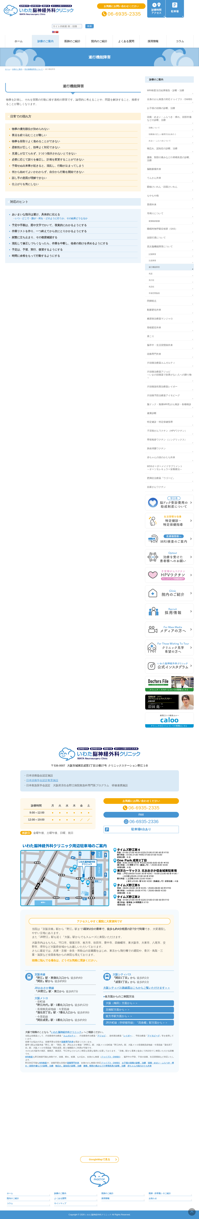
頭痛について (154, 128)
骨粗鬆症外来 (154, 327)
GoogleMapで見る (99, 1159)
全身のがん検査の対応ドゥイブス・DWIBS (169, 99)
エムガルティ (69, 1036)
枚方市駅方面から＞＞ (119, 1016)
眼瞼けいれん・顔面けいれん (162, 186)
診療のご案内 (156, 79)
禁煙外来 (151, 204)
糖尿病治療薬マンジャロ (160, 318)
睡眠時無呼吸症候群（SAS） (162, 228)
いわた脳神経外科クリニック (66, 1032)
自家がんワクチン (156, 487)
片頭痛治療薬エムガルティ (161, 362)
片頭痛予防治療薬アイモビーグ (163, 395)
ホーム (10, 1193)
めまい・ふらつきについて (160, 141)
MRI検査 (29, 1057)
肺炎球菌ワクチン (156, 448)
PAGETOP (99, 1179)
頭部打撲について (156, 237)
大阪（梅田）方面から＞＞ (122, 1003)
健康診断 (151, 413)
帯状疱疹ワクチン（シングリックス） (167, 439)
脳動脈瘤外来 (154, 169)
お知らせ (153, 1198)
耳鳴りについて (155, 213)
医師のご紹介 (107, 1193)
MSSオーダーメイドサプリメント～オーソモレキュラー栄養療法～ (164, 468)
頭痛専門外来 (154, 354)
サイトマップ (60, 1203)
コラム (10, 1203)
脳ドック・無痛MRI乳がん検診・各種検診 (169, 404)
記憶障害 (152, 254)
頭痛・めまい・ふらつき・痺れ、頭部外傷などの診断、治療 (169, 118)
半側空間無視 (154, 293)
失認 (150, 274)
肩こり (150, 336)
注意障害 (152, 261)
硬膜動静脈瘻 (154, 221)
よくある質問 (60, 1198)
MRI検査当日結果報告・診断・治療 (165, 90)
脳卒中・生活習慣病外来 (160, 345)
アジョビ (101, 1036)
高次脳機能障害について (160, 246)
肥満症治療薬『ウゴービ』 (161, 478)
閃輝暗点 (151, 301)
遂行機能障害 (154, 267)
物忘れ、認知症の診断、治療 (162, 148)
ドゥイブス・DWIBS (110, 1057)
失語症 (151, 287)
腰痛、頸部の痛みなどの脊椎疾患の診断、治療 (169, 159)
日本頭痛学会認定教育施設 (42, 780)
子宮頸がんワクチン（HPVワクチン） (167, 430)
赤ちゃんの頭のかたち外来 (161, 457)
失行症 (151, 280)
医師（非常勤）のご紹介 (160, 1193)
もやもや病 (153, 195)
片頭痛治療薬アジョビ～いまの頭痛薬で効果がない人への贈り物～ (169, 374)
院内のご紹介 (13, 1198)
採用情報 (105, 1198)
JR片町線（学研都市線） (137, 1022)
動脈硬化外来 (154, 309)
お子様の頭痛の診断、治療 (161, 108)
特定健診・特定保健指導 (160, 422)
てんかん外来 (154, 178)
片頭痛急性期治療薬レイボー (162, 386)
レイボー (127, 1036)
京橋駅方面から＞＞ (118, 1009)
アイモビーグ (154, 1036)
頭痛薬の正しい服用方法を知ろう (162, 134)
